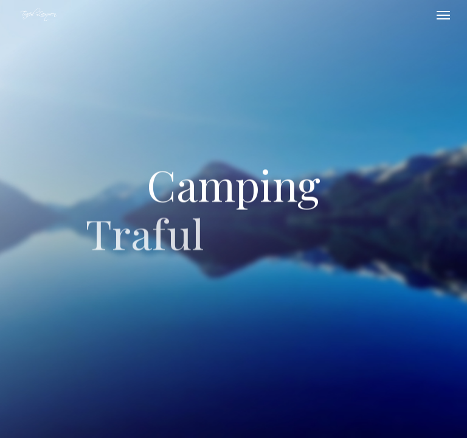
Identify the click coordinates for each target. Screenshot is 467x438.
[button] (443, 15)
